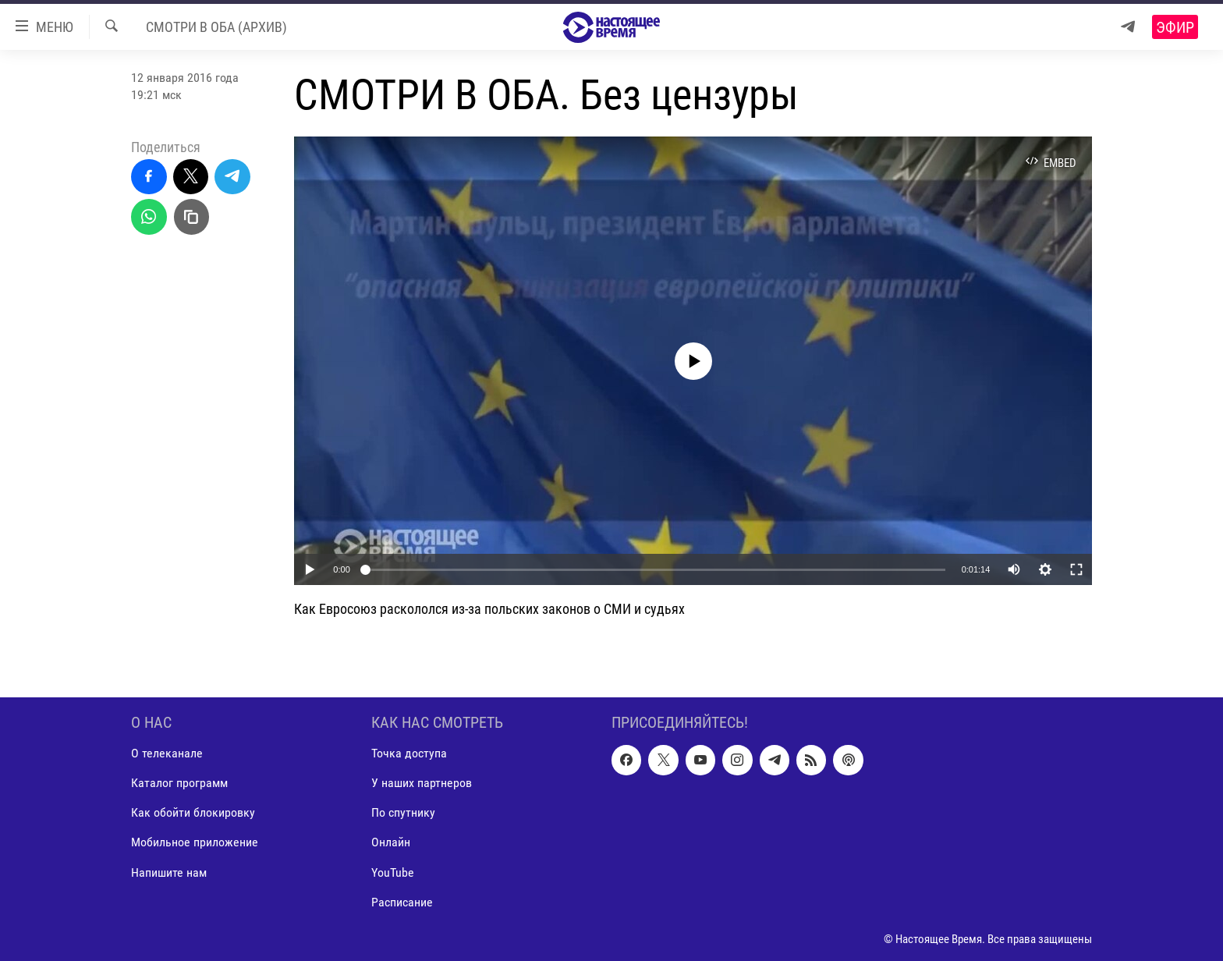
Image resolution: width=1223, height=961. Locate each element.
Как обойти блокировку (193, 812)
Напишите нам (169, 871)
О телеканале (167, 753)
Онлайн (390, 842)
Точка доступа (409, 753)
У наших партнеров (421, 782)
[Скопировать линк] (192, 217)
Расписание (402, 901)
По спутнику (403, 812)
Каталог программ (179, 782)
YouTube (392, 871)
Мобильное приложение (194, 842)
